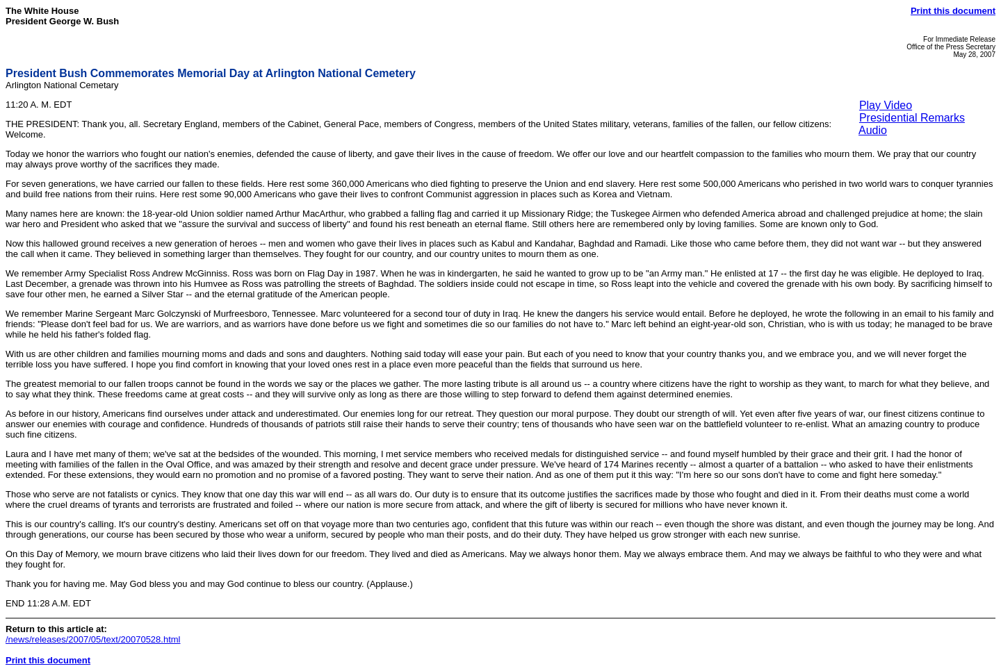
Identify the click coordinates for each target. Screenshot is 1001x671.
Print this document (953, 11)
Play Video (885, 105)
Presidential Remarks (912, 118)
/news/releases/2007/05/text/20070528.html (93, 639)
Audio (872, 130)
